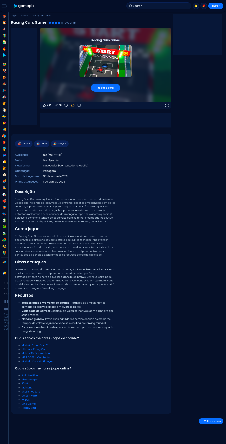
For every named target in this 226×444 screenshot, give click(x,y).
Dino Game (28, 404)
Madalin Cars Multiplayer (37, 361)
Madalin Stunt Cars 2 (34, 345)
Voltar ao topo (211, 421)
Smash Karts (29, 396)
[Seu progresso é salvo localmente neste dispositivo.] (73, 105)
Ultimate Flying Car (33, 349)
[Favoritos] (66, 105)
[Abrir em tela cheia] (167, 105)
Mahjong (26, 387)
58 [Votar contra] (58, 105)
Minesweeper (30, 379)
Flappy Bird (28, 408)
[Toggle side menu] (4, 5)
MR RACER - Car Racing (36, 357)
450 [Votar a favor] (47, 105)
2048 (24, 383)
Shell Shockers (30, 391)
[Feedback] (79, 105)
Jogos (14, 15)
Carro (41, 144)
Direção (59, 144)
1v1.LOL (25, 400)
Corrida (24, 15)
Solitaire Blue (29, 375)
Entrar (215, 5)
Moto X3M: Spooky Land (36, 353)
